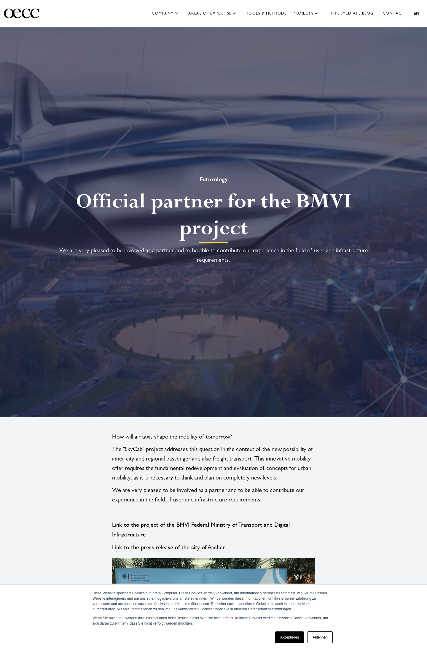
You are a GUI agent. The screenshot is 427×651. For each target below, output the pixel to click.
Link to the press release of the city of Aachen (169, 547)
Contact (394, 13)
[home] (26, 13)
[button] (167, 13)
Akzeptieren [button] (289, 637)
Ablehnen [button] (320, 637)
